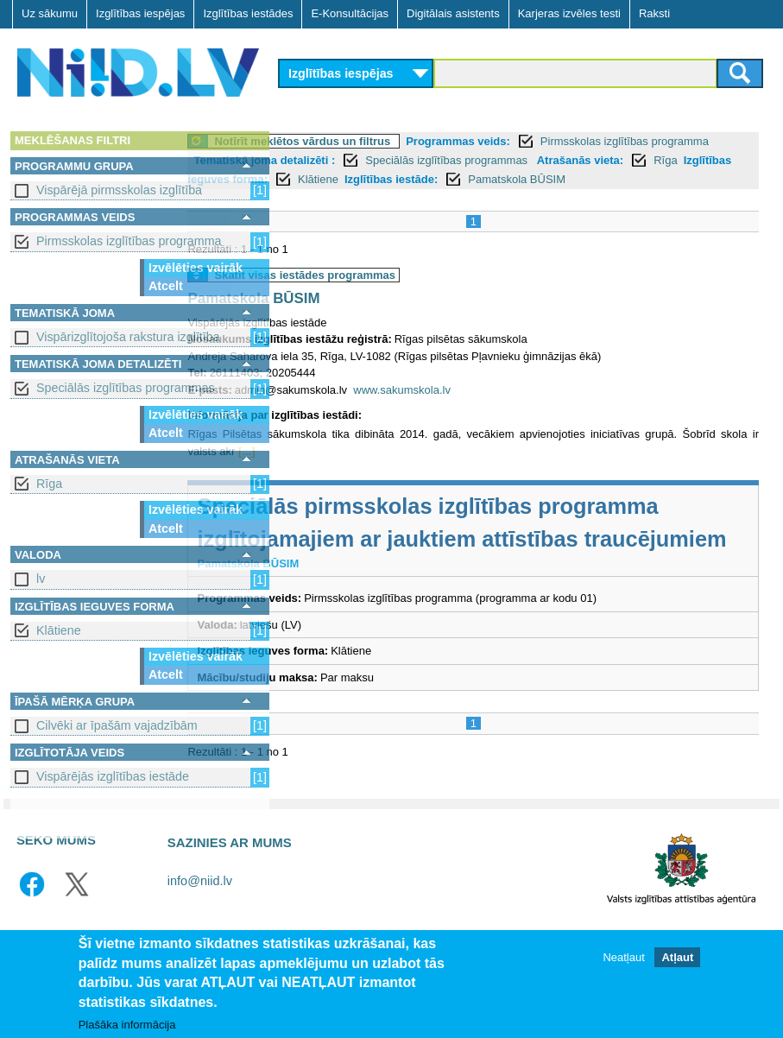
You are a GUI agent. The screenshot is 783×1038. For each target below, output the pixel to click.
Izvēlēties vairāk (195, 268)
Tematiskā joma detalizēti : (420, 160)
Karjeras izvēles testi (569, 13)
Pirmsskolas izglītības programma (129, 241)
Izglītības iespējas (140, 13)
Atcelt (165, 286)
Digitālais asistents (453, 13)
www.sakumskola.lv (497, 408)
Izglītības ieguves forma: (437, 179)
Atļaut (677, 957)
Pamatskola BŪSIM (404, 198)
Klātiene (58, 630)
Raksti (654, 13)
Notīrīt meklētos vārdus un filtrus (398, 141)
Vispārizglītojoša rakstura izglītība (128, 337)
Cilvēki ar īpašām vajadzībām (117, 725)
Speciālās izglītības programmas (125, 388)
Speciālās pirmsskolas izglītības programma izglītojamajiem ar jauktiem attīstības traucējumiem (495, 558)
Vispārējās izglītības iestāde (112, 776)
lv (40, 578)
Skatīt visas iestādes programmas (400, 294)
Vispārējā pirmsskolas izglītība (119, 190)
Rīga (49, 484)
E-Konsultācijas (349, 13)
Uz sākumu (50, 13)
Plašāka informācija (127, 1024)
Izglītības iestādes (248, 13)
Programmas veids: (554, 141)
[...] (417, 470)
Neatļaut (623, 957)
